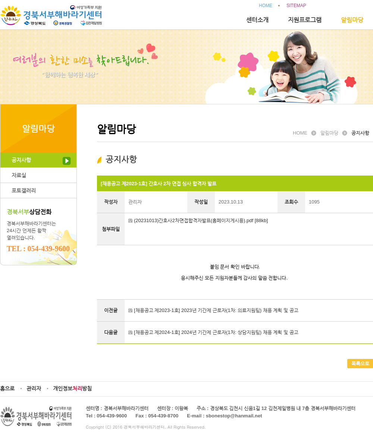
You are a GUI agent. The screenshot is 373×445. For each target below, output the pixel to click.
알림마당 (352, 20)
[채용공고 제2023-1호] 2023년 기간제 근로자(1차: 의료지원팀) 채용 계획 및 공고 (216, 310)
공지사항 (21, 160)
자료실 (19, 175)
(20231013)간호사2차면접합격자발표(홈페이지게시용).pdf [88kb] (201, 220)
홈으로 (7, 388)
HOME (265, 5)
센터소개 (257, 20)
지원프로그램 (305, 20)
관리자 (33, 388)
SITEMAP (296, 5)
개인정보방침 (72, 388)
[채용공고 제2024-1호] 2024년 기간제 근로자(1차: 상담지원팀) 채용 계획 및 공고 (216, 332)
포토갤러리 (24, 190)
